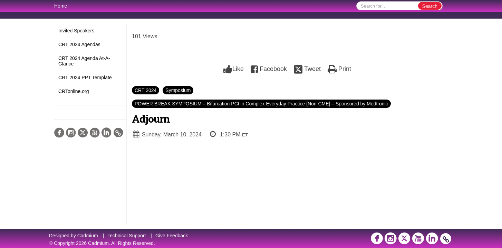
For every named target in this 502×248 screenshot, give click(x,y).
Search (429, 6)
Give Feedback (171, 235)
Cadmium (87, 235)
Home (60, 6)
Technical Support (126, 235)
